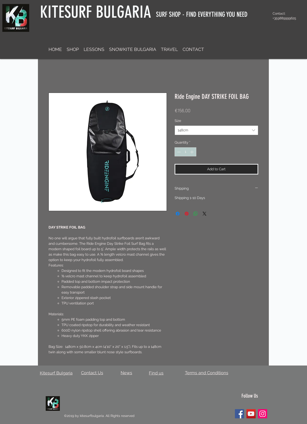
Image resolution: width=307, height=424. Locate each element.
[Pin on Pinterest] (186, 213)
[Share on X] (204, 213)
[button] (72, 49)
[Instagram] (262, 413)
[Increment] (192, 152)
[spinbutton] (185, 152)
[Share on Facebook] (177, 213)
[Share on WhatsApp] (195, 213)
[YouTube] (251, 413)
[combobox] (216, 130)
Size (178, 121)
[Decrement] (178, 152)
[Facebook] (239, 413)
